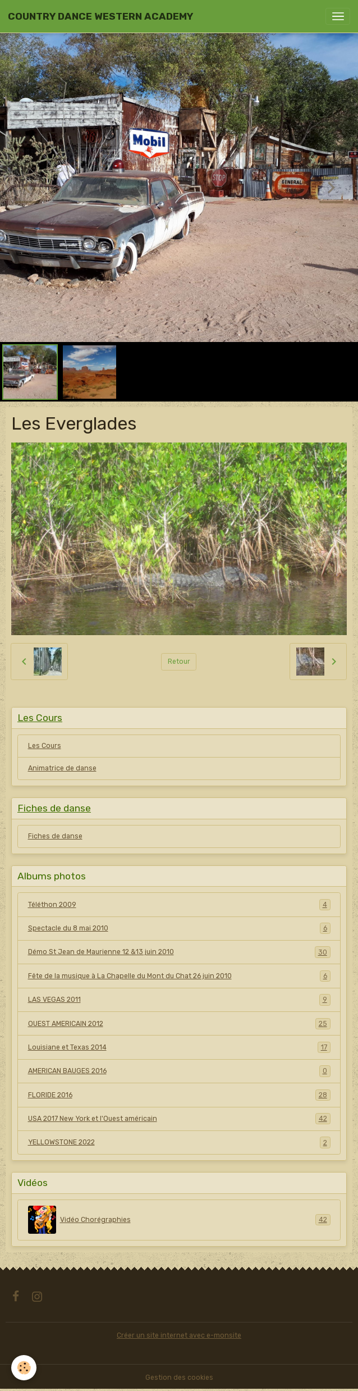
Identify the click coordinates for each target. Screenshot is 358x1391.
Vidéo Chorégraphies (179, 1220)
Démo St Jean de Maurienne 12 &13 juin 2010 (179, 951)
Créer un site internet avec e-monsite (179, 1335)
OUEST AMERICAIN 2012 (179, 1023)
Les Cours (44, 746)
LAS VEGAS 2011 (179, 999)
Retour (179, 661)
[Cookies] (23, 1367)
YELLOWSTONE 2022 (179, 1142)
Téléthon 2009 (179, 904)
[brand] (100, 16)
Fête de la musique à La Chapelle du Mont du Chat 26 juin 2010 (179, 976)
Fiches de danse (55, 836)
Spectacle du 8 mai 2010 (179, 928)
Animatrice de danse (62, 768)
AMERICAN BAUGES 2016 (179, 1071)
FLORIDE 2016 (179, 1095)
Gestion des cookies (179, 1377)
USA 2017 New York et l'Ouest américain (179, 1118)
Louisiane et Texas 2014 (179, 1047)
